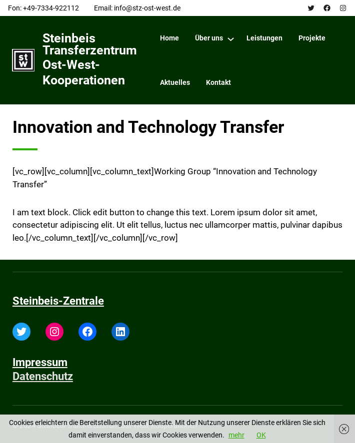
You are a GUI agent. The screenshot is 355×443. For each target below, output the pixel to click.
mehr (236, 435)
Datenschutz (42, 376)
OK (261, 435)
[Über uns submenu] (230, 38)
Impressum (40, 362)
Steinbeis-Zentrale (58, 301)
